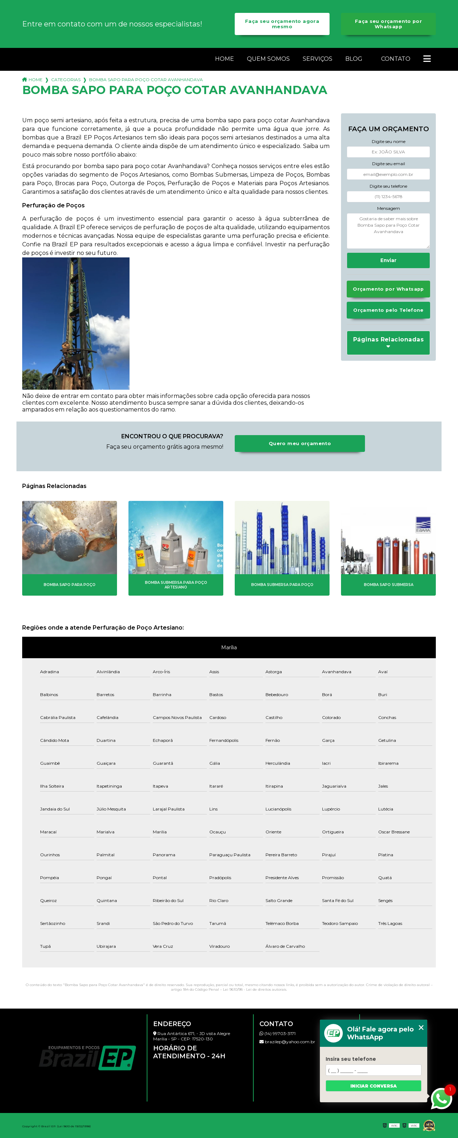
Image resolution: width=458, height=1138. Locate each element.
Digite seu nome (388, 141)
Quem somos (268, 58)
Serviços (317, 58)
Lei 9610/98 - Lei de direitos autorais (254, 989)
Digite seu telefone (388, 186)
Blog (353, 58)
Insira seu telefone (351, 1059)
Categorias (66, 79)
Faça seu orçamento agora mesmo (282, 24)
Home (224, 58)
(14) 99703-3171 (277, 1033)
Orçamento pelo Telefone (388, 310)
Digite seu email (388, 163)
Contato (395, 58)
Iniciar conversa (373, 1086)
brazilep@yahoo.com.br (287, 1041)
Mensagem (388, 208)
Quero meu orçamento (300, 443)
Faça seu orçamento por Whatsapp (388, 24)
